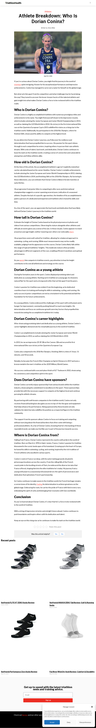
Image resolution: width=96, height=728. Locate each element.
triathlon (17, 84)
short (71, 232)
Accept (52, 722)
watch (22, 260)
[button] (92, 707)
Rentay (25, 715)
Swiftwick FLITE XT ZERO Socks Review (17, 602)
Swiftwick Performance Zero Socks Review (19, 672)
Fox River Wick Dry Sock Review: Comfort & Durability (72, 672)
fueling (39, 484)
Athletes (48, 11)
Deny (68, 722)
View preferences (85, 722)
